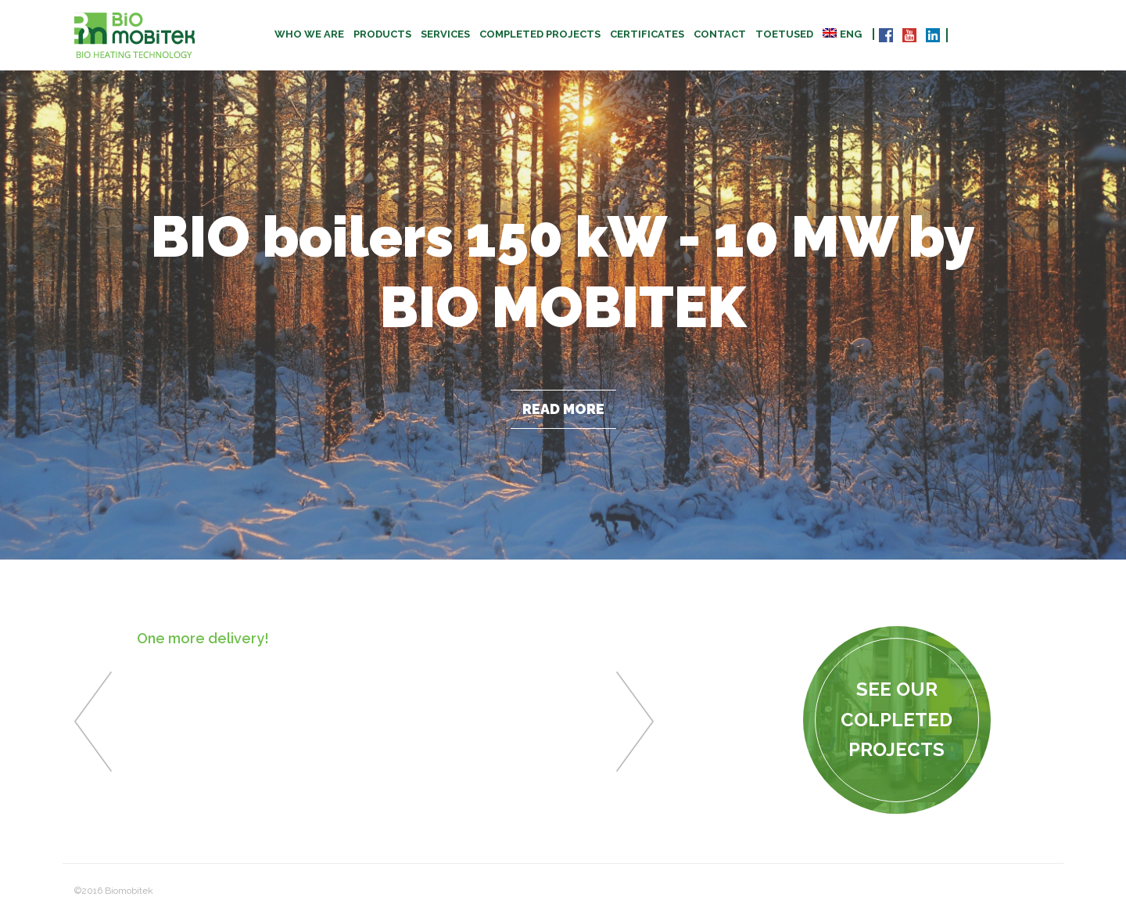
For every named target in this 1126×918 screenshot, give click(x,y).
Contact (720, 34)
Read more (563, 409)
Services (445, 34)
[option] (364, 645)
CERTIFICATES (647, 34)
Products (382, 34)
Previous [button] (93, 721)
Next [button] (635, 721)
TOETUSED (784, 34)
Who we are (309, 34)
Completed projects (540, 34)
